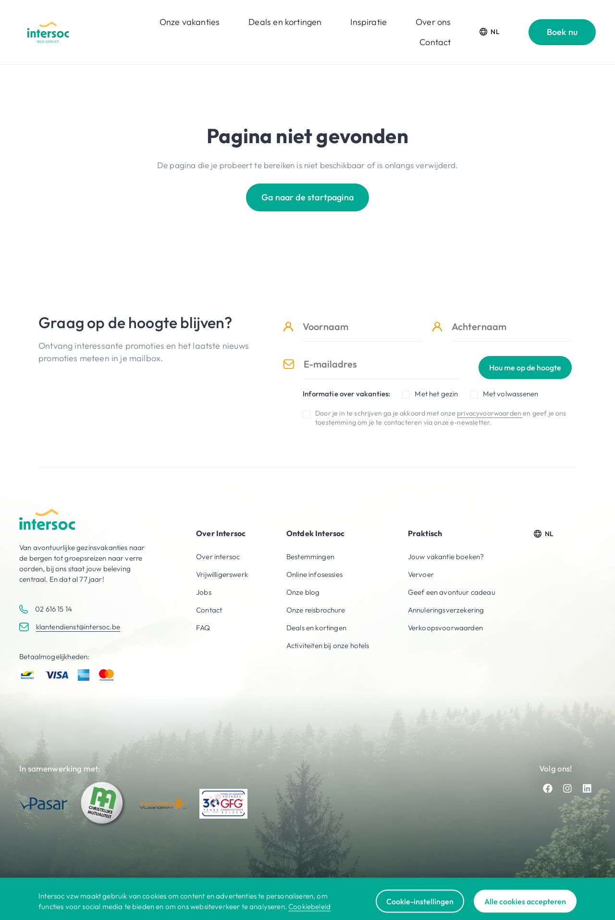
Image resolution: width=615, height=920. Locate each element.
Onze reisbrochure (315, 609)
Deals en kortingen (284, 21)
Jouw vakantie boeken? (446, 556)
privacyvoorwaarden (490, 413)
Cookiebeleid (309, 914)
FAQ (203, 627)
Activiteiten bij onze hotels (327, 645)
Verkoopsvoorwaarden (445, 627)
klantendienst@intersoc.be (78, 626)
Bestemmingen (310, 556)
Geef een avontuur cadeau (451, 592)
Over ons (433, 21)
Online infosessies (314, 574)
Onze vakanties (190, 21)
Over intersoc (218, 556)
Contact (435, 42)
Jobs (203, 592)
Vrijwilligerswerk (222, 574)
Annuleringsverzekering (446, 609)
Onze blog (303, 592)
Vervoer (421, 574)
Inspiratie (368, 21)
